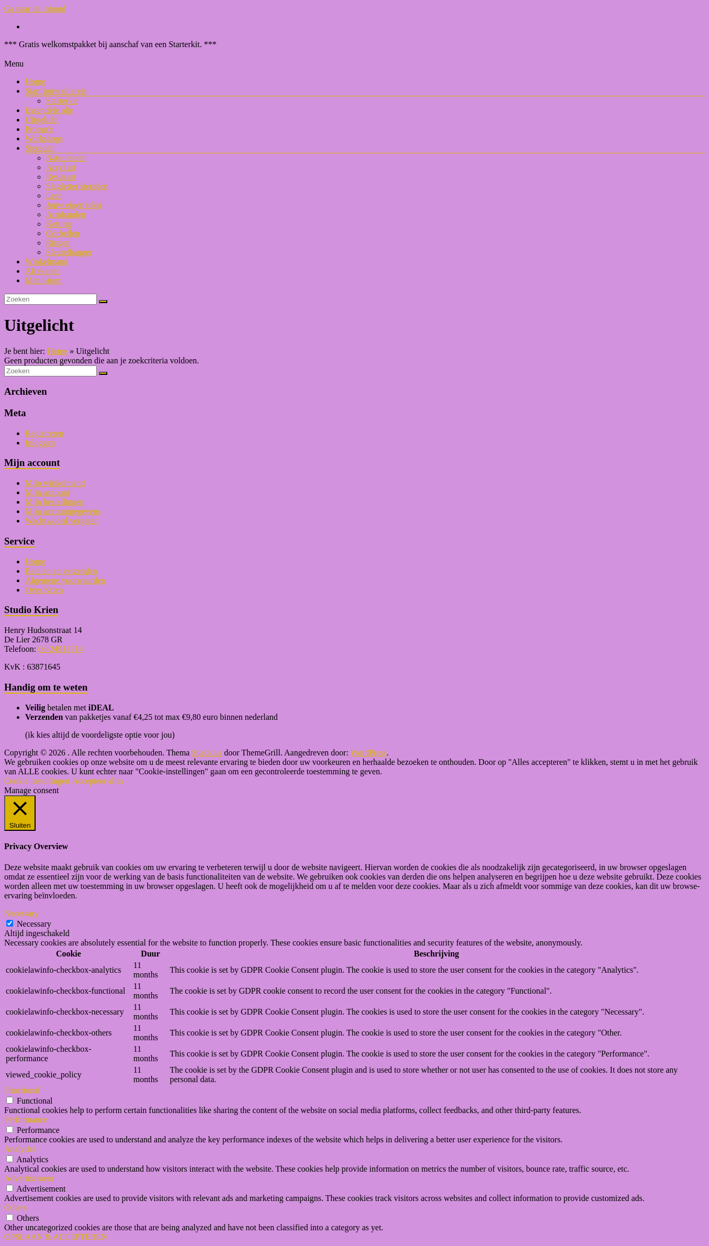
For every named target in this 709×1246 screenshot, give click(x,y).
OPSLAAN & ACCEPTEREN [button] (55, 1236)
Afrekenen (43, 270)
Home (35, 81)
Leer (53, 195)
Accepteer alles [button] (97, 780)
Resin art (61, 176)
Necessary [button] (21, 913)
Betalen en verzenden (61, 570)
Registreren (44, 433)
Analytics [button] (20, 1148)
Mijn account (47, 492)
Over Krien (44, 589)
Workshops (44, 138)
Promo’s (39, 129)
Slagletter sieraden (77, 186)
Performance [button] (25, 1119)
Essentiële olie (49, 110)
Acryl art (61, 167)
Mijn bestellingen (54, 501)
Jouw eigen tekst (74, 205)
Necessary (34, 923)
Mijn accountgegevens (62, 511)
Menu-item (43, 280)
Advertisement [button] (28, 1178)
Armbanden (66, 214)
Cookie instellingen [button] (37, 780)
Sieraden (39, 147)
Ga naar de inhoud (35, 8)
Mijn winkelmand (55, 483)
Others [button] (15, 1207)
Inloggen (40, 442)
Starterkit (61, 100)
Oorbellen (63, 233)
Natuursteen (66, 157)
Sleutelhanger (69, 252)
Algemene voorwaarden (65, 580)
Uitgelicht (42, 119)
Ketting (58, 223)
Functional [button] (22, 1090)
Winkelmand (46, 261)
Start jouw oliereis (55, 90)
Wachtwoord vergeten (61, 520)
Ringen (58, 242)
